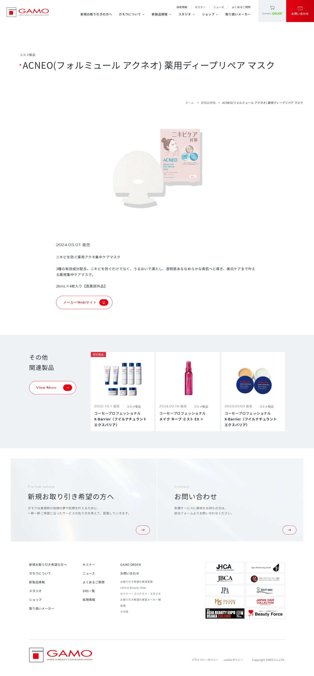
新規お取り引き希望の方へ (48, 564)
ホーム (189, 103)
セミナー (200, 7)
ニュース (218, 7)
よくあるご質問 (241, 7)
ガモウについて (132, 14)
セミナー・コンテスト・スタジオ (140, 593)
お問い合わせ (129, 573)
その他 (124, 611)
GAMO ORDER (130, 564)
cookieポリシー (233, 659)
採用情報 (182, 7)
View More (54, 387)
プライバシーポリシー (205, 659)
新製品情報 (162, 14)
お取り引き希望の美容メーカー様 (140, 599)
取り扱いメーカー (238, 14)
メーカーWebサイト (85, 302)
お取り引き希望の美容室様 (136, 581)
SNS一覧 (89, 591)
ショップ (210, 14)
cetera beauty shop (133, 587)
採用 (123, 605)
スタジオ (187, 14)
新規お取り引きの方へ (96, 14)
